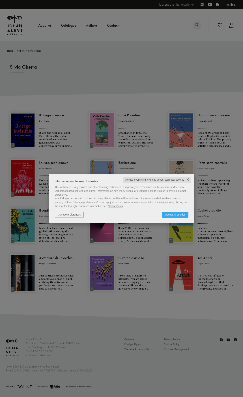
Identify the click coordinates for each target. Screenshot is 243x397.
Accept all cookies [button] (175, 214)
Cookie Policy (115, 206)
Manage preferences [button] (69, 214)
